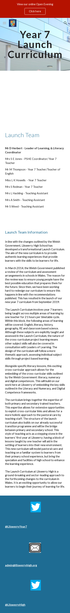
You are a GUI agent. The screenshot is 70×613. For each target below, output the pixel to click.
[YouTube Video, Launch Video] (35, 97)
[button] (4, 23)
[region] (35, 9)
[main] (35, 44)
